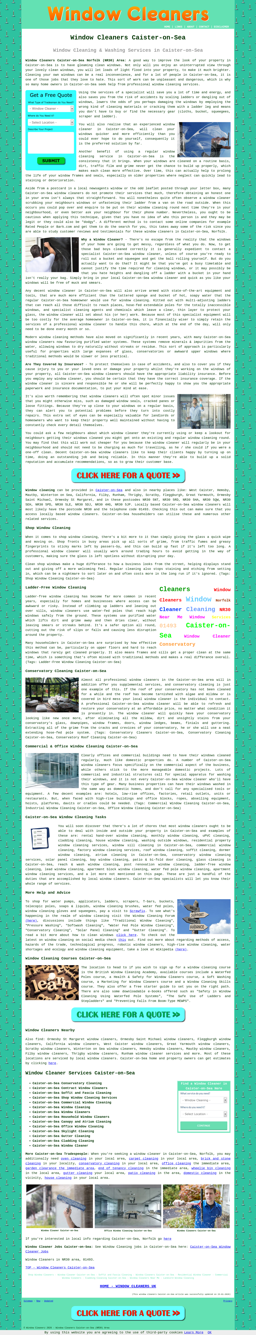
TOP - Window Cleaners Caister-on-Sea (60, 1267)
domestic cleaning (199, 1173)
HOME (167, 26)
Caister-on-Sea (109, 490)
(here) (31, 920)
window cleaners (159, 231)
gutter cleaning (77, 1173)
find (39, 1039)
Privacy (227, 1301)
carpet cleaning (143, 1158)
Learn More (193, 1332)
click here (126, 935)
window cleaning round (208, 438)
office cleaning (176, 1163)
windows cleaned (88, 438)
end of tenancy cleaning (121, 1168)
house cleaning (58, 1178)
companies (198, 222)
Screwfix (137, 911)
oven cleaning (73, 1158)
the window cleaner (162, 443)
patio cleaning (141, 1173)
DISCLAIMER (221, 26)
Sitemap (28, 1301)
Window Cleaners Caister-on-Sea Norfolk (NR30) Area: (75, 60)
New (38, 1301)
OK (210, 1332)
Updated (48, 1301)
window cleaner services (158, 1053)
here (52, 1063)
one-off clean (38, 452)
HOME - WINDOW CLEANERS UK (128, 1286)
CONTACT (204, 26)
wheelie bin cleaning (211, 1168)
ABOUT (190, 26)
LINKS (178, 26)
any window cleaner (64, 379)
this (122, 940)
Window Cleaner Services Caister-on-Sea (80, 1073)
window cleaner (164, 278)
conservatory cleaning (99, 1163)
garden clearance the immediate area (59, 1168)
